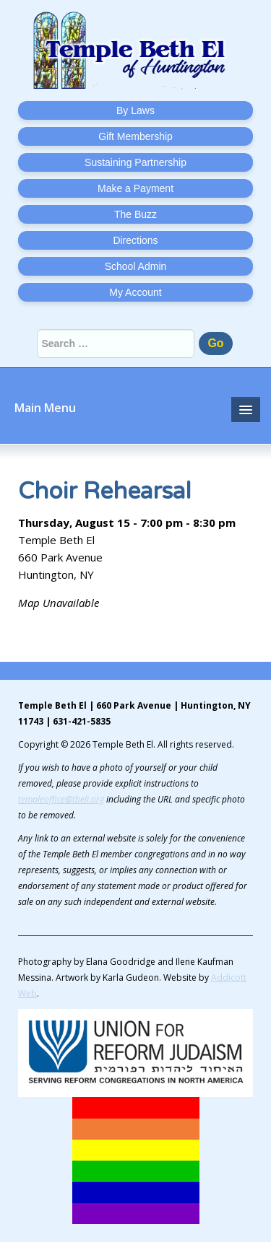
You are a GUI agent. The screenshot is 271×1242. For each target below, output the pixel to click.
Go (215, 343)
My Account (135, 292)
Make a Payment (135, 188)
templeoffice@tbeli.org (61, 799)
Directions (135, 240)
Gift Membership (135, 136)
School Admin (136, 266)
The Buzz (135, 214)
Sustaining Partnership (135, 162)
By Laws (135, 110)
